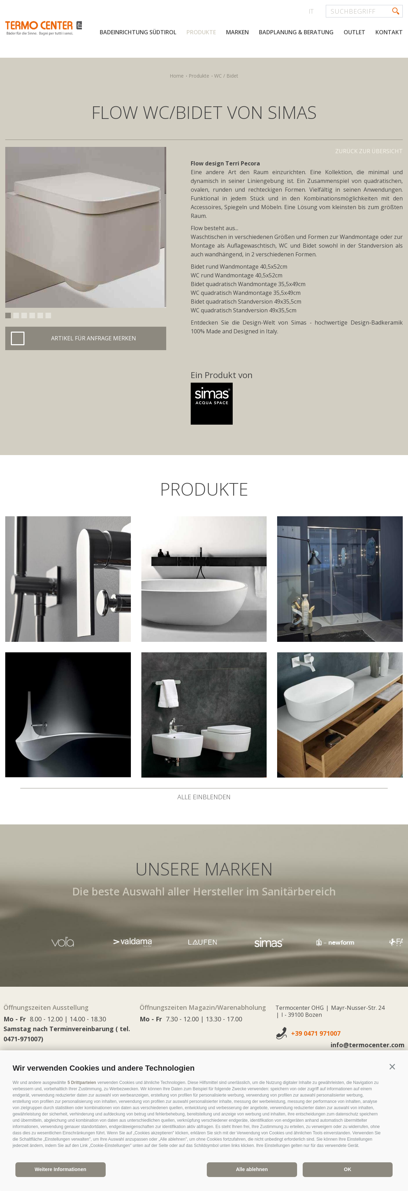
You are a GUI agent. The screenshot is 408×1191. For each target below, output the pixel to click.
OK (347, 1169)
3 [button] (24, 315)
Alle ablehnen (252, 1169)
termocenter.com (89, 32)
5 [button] (40, 315)
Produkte (201, 55)
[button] (392, 1067)
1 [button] (8, 315)
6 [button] (48, 315)
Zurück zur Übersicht (369, 151)
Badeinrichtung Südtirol (138, 55)
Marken (237, 55)
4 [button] (32, 315)
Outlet (354, 55)
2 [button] (16, 315)
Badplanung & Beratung (296, 55)
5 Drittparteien (82, 1082)
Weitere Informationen (60, 1169)
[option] (85, 227)
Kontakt (389, 55)
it (311, 11)
